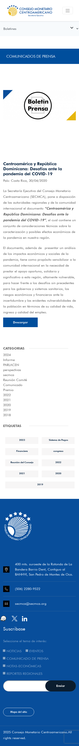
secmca (8, 375)
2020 (7, 405)
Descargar (20, 322)
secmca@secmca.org (30, 604)
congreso (58, 451)
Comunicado (12, 385)
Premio (8, 390)
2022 (7, 395)
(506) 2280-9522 (27, 589)
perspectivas (12, 370)
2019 (7, 410)
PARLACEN (11, 365)
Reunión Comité (15, 380)
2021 (7, 400)
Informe (9, 360)
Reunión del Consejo (22, 462)
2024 (7, 355)
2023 (22, 439)
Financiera (22, 451)
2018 (7, 415)
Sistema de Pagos (58, 439)
